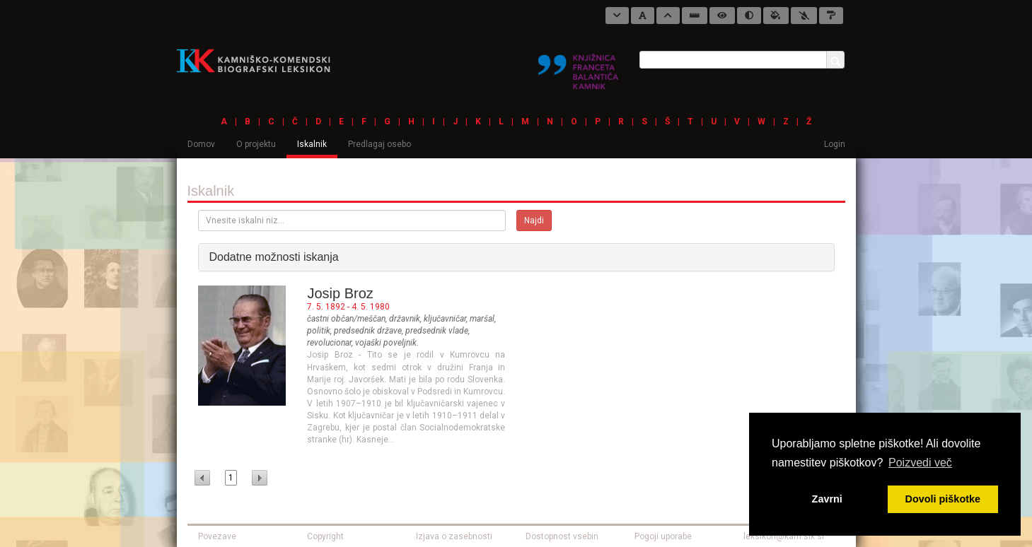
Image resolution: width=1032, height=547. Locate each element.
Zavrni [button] (827, 499)
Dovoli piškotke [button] (942, 499)
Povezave (217, 536)
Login (834, 144)
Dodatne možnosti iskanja (274, 257)
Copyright (325, 536)
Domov (201, 144)
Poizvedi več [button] (920, 463)
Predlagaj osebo (379, 144)
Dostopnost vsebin (562, 536)
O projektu (256, 144)
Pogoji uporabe (663, 536)
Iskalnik (312, 144)
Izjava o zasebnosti (454, 536)
